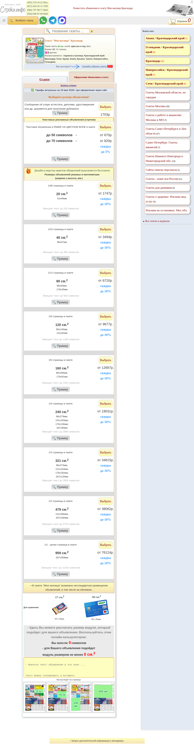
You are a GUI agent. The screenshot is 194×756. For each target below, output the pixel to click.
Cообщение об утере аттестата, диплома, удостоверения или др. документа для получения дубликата (60, 109)
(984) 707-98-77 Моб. (37, 10)
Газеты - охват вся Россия (162, 178)
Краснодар (153, 61)
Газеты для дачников (159, 187)
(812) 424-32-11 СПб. (37, 6)
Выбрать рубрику (68, 86)
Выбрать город (23, 21)
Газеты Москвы (155, 106)
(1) (163, 169)
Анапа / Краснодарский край (165, 38)
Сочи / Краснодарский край (164, 83)
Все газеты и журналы (157, 221)
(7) (164, 117)
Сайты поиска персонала (161, 169)
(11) (164, 178)
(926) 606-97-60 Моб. (37, 13)
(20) (158, 106)
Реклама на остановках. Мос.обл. (166, 210)
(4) (160, 187)
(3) (166, 199)
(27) (166, 131)
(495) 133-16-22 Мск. (37, 2)
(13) (164, 158)
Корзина (180, 21)
